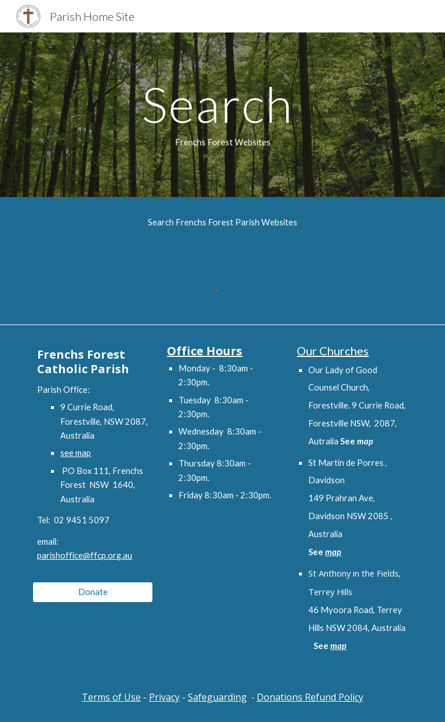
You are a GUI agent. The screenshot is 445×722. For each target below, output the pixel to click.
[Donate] (92, 591)
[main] (222, 115)
